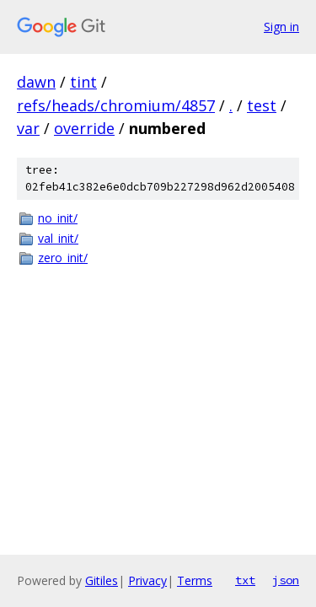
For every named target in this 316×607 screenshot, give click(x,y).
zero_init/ (63, 258)
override (84, 128)
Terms (194, 580)
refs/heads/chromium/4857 (116, 105)
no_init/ (58, 218)
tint (83, 82)
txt (245, 580)
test (261, 105)
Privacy (147, 580)
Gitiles (101, 580)
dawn (36, 82)
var (28, 128)
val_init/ (58, 238)
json (285, 580)
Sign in (281, 27)
